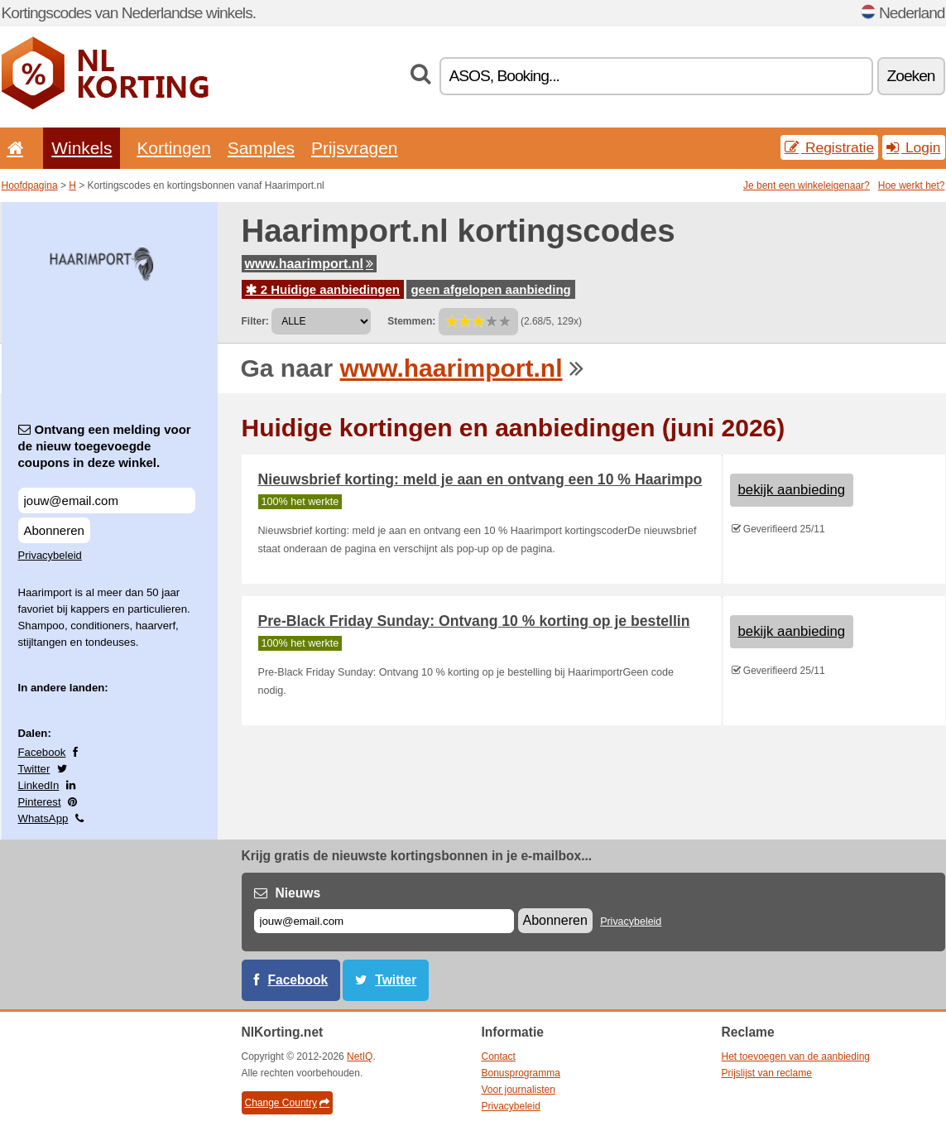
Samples (261, 147)
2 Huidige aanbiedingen (323, 289)
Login (913, 147)
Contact (499, 1056)
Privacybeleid (50, 555)
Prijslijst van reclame (767, 1073)
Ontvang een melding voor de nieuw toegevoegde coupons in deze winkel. (104, 445)
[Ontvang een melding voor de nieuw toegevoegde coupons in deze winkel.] (106, 500)
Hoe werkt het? (911, 185)
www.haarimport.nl (309, 264)
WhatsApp (43, 818)
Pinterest (39, 802)
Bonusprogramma (521, 1073)
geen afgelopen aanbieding (490, 289)
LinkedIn (39, 785)
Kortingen (173, 147)
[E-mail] (384, 921)
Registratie (829, 147)
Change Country (287, 1103)
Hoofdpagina (30, 185)
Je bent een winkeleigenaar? (806, 185)
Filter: (255, 321)
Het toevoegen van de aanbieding (796, 1056)
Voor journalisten (518, 1089)
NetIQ (359, 1056)
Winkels (81, 147)
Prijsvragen (354, 147)
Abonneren (54, 530)
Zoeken (911, 75)
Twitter (34, 769)
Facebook (42, 752)
